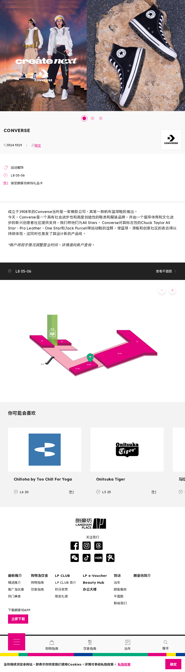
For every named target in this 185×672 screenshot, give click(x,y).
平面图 (118, 596)
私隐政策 (124, 664)
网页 (38, 145)
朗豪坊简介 (142, 575)
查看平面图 (166, 271)
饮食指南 (37, 589)
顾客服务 (120, 589)
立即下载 (18, 619)
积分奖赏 (61, 589)
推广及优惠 (16, 589)
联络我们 (120, 603)
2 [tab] (92, 118)
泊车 (117, 583)
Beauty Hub (93, 582)
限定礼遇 (61, 596)
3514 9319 (14, 145)
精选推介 (14, 583)
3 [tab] (100, 118)
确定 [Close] (173, 664)
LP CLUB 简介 (65, 583)
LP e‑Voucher (95, 575)
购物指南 (37, 583)
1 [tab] (84, 118)
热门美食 (14, 596)
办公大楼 (90, 589)
